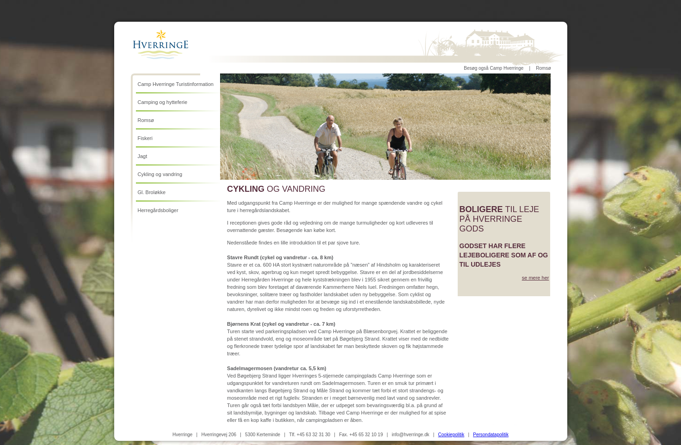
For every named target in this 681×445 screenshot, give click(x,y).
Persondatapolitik (491, 434)
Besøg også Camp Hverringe (493, 68)
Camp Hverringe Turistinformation (176, 84)
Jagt (142, 156)
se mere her (535, 277)
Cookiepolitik (451, 434)
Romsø (543, 68)
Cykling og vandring (160, 174)
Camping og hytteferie (163, 102)
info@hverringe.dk (410, 434)
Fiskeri (145, 138)
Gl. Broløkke (152, 192)
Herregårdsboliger (158, 210)
